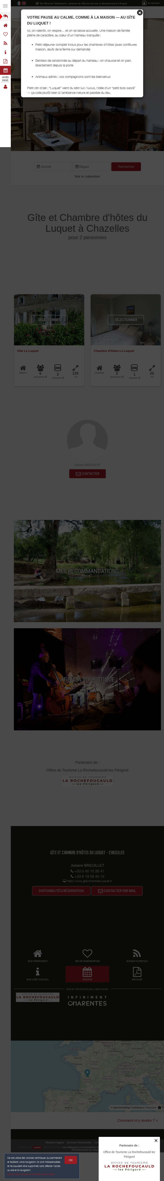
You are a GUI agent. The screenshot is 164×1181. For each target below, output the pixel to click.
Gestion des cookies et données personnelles (31, 1174)
